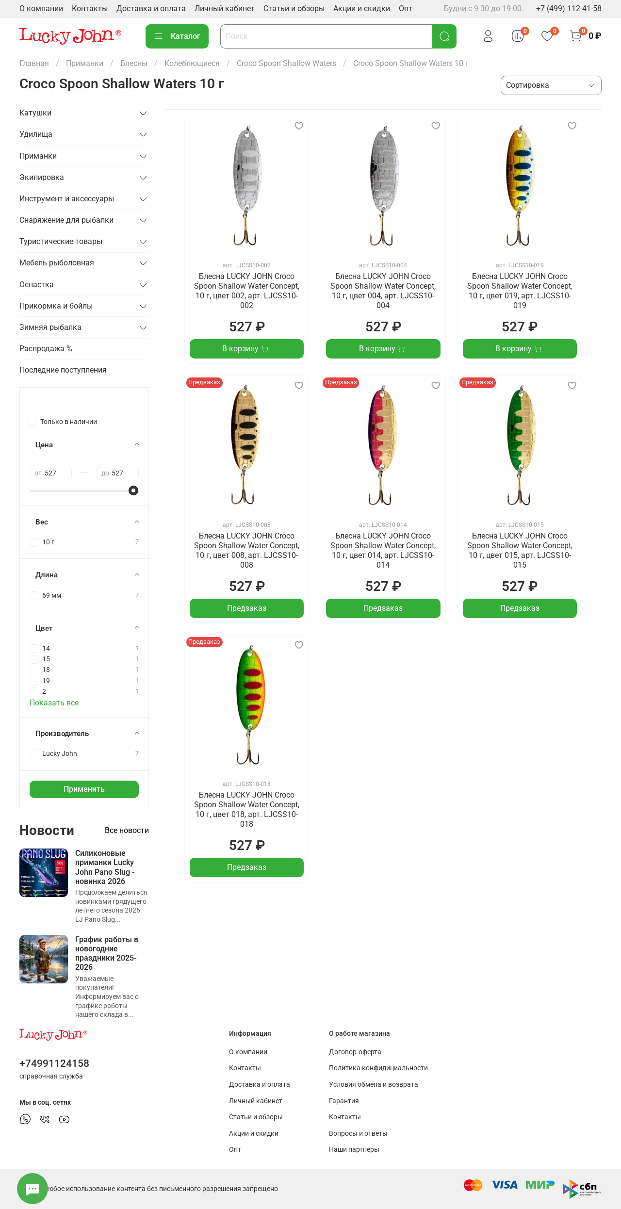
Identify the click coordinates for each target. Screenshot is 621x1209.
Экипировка (41, 177)
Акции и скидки (361, 8)
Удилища (35, 134)
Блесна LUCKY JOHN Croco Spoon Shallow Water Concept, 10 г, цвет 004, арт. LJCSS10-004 (383, 291)
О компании (41, 8)
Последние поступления (63, 370)
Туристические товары (60, 241)
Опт (405, 8)
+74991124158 (54, 1063)
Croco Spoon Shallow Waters (286, 63)
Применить (84, 789)
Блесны (133, 63)
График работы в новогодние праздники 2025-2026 (106, 953)
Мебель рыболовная (56, 262)
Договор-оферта (355, 1052)
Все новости (127, 830)
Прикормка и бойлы (56, 305)
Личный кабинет (225, 8)
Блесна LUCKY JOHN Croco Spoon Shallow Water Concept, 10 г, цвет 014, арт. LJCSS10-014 (383, 550)
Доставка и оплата (151, 8)
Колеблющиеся (192, 63)
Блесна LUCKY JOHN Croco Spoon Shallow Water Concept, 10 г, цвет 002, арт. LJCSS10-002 (246, 291)
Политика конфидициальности (378, 1068)
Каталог (177, 36)
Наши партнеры (354, 1149)
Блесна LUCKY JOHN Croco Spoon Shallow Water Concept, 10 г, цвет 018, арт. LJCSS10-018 (246, 809)
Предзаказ (246, 608)
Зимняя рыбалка (50, 327)
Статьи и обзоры (294, 8)
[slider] (134, 490)
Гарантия (344, 1101)
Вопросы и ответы (358, 1133)
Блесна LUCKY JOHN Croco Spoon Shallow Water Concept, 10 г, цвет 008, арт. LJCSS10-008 (246, 550)
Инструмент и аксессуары (66, 198)
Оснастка (36, 284)
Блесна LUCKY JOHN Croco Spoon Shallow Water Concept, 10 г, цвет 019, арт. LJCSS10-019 (519, 291)
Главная (34, 63)
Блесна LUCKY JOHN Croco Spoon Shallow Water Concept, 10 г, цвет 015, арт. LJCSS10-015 (519, 550)
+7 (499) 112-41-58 (569, 8)
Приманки (84, 63)
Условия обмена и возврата (373, 1084)
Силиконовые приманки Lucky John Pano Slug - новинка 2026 (105, 867)
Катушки (35, 112)
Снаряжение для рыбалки (66, 220)
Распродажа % (45, 348)
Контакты (90, 8)
